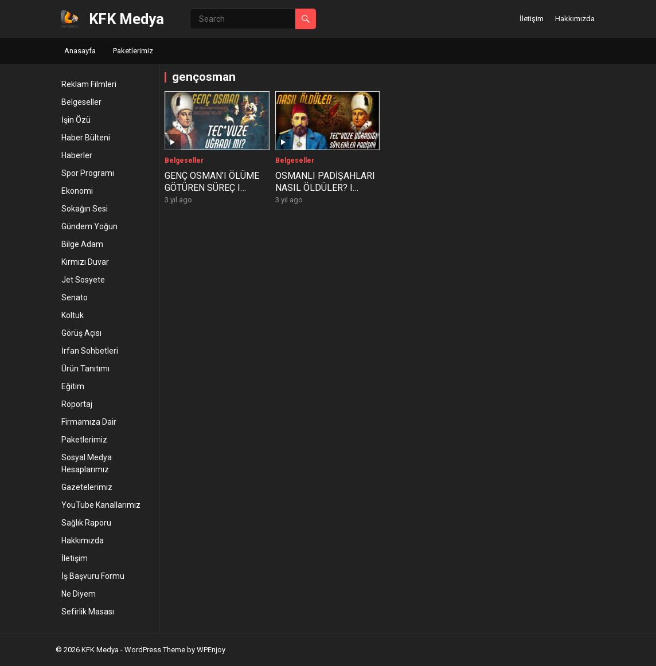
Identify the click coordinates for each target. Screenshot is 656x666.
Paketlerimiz (133, 50)
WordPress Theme (154, 649)
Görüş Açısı (81, 333)
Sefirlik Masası (87, 611)
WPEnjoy (211, 649)
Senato (74, 297)
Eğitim (72, 386)
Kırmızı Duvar (85, 262)
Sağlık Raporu (86, 522)
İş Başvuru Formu (92, 576)
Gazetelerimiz (86, 487)
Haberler (76, 155)
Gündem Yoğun (89, 226)
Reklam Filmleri (88, 84)
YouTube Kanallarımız (100, 505)
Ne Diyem (78, 593)
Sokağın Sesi (84, 208)
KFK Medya (126, 19)
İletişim (532, 18)
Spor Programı (87, 173)
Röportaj (76, 404)
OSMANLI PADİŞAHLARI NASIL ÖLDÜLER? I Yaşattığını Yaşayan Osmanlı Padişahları (325, 193)
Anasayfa (80, 50)
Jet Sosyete (83, 279)
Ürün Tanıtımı (85, 368)
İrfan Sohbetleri (89, 350)
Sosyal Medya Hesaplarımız (86, 463)
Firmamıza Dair (88, 421)
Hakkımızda (575, 18)
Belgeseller (81, 102)
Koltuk (72, 315)
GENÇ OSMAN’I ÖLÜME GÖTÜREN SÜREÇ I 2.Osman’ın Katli (212, 187)
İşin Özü (76, 119)
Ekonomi (77, 190)
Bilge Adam (82, 244)
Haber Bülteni (85, 137)
